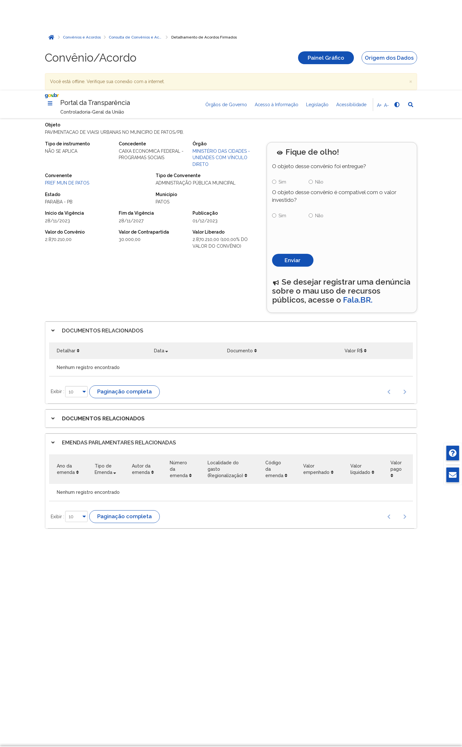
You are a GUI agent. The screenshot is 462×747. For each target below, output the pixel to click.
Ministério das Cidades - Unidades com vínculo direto (221, 70)
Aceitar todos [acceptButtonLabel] (349, 717)
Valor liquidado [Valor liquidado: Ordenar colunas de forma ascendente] (360, 381)
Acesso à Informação (276, 14)
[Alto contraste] (396, 14)
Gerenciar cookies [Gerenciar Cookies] (349, 689)
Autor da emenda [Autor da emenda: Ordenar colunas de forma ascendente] (141, 381)
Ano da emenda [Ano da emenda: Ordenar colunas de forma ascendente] (66, 381)
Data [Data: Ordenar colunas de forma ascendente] (159, 262)
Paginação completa (124, 303)
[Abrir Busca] (410, 14)
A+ (379, 14)
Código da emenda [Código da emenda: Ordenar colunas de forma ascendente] (274, 381)
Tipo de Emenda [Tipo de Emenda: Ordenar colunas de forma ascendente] (103, 381)
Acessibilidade (351, 14)
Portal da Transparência (95, 12)
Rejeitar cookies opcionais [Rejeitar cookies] (349, 703)
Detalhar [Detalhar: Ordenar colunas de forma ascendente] (66, 262)
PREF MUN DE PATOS (67, 95)
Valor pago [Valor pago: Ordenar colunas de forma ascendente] (396, 378)
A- (386, 14)
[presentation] (321, 146)
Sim (282, 94)
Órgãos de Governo (226, 14)
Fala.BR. (357, 212)
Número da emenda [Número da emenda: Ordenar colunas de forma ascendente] (179, 381)
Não (319, 94)
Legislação (317, 14)
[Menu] (50, 13)
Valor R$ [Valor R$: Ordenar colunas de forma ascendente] (354, 262)
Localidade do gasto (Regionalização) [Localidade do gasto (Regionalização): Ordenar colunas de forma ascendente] (225, 381)
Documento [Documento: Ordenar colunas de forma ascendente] (240, 262)
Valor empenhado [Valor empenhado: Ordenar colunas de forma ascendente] (316, 381)
